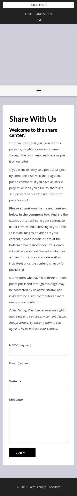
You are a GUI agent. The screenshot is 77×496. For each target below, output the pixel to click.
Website (15, 381)
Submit (22, 453)
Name (20, 345)
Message (16, 399)
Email (19, 363)
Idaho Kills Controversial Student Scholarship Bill (38, 14)
